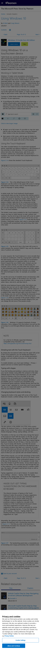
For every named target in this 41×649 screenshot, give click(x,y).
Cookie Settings (21, 644)
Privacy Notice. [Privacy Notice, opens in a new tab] (9, 640)
